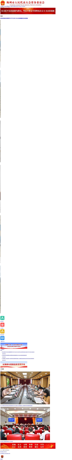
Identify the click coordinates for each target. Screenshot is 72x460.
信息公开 (17, 6)
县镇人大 (20, 6)
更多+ (1, 350)
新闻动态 (2, 349)
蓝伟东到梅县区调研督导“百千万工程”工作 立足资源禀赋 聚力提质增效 (14, 18)
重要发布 (8, 6)
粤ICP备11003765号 (3, 451)
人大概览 (1, 6)
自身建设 (14, 6)
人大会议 (4, 6)
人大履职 (11, 6)
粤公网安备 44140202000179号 (5, 453)
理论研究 (23, 6)
